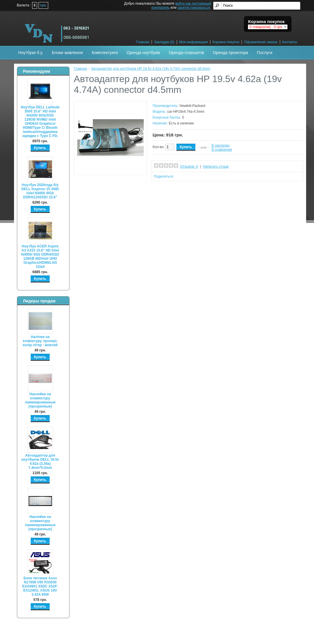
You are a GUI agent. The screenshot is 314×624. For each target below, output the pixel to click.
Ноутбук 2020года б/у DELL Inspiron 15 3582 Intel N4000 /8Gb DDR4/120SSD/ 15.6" (40, 191)
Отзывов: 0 (189, 166)
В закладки (220, 145)
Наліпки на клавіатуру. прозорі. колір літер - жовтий (40, 341)
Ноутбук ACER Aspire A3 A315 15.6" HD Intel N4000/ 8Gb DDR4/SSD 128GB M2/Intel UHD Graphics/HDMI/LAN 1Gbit (40, 256)
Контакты (289, 42)
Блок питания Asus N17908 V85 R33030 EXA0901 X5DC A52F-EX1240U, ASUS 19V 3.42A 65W (40, 586)
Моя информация (193, 42)
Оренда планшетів (186, 52)
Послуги (264, 52)
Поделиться (163, 176)
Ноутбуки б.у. (30, 52)
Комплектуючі (105, 52)
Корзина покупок (225, 42)
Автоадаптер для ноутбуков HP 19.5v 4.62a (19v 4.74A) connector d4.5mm (151, 69)
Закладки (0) (164, 42)
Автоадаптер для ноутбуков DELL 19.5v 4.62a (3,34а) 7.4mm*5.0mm (40, 461)
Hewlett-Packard (192, 106)
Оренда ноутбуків (143, 52)
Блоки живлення (67, 52)
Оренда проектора (230, 52)
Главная (143, 42)
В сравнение (221, 150)
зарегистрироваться (193, 8)
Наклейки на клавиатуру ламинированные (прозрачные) (40, 400)
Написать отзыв (215, 166)
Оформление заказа (260, 42)
